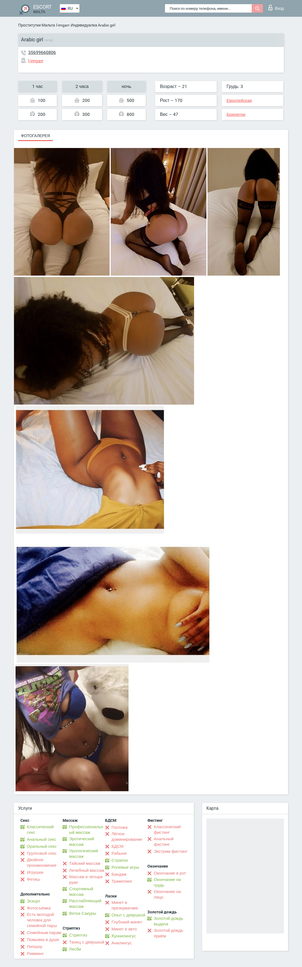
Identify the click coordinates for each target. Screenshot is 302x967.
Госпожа (120, 827)
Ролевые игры (125, 867)
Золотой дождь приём (168, 933)
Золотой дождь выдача (168, 921)
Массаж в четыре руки (86, 879)
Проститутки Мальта (36, 25)
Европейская (239, 100)
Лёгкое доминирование (127, 836)
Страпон (120, 860)
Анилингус (122, 942)
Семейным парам (44, 932)
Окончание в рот (170, 873)
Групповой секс (41, 853)
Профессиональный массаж (86, 829)
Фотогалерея (35, 135)
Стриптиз (78, 935)
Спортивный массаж (81, 891)
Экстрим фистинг (170, 851)
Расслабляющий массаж (85, 903)
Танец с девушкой (86, 942)
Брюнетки (235, 114)
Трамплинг (122, 881)
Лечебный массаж (86, 870)
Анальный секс (41, 839)
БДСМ (118, 846)
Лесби (75, 949)
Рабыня (119, 853)
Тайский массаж (84, 863)
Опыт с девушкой (128, 915)
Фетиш (33, 879)
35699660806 (42, 52)
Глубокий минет (127, 922)
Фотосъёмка (39, 908)
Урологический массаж (83, 853)
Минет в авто (124, 929)
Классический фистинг (167, 829)
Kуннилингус (124, 936)
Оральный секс (41, 846)
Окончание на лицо (167, 894)
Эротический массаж (81, 841)
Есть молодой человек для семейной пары (42, 920)
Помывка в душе (43, 939)
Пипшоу (34, 946)
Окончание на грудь (167, 882)
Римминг (35, 953)
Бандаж (119, 874)
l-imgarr (63, 25)
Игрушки (35, 872)
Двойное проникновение (41, 862)
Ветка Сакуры (82, 913)
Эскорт (33, 901)
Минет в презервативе (125, 905)
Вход (276, 7)
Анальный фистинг (164, 841)
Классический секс (40, 829)
